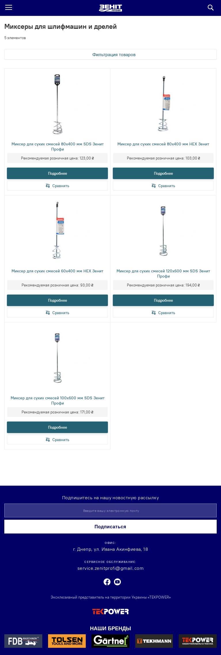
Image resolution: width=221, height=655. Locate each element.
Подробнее (57, 173)
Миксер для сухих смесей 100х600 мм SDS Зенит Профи (57, 400)
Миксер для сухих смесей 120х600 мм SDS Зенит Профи (163, 273)
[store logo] (110, 8)
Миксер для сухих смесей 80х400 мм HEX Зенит (163, 144)
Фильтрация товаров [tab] (114, 54)
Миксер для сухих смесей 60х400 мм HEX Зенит (57, 271)
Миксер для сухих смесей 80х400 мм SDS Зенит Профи (58, 146)
